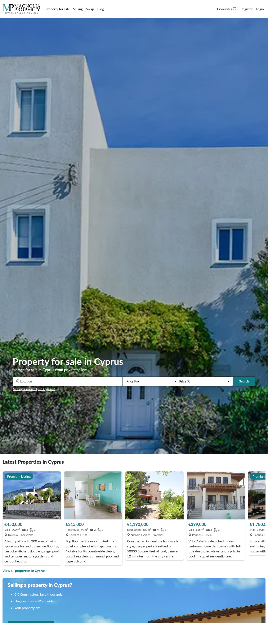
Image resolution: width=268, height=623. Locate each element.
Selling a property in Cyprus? (34, 389)
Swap (90, 9)
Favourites (227, 9)
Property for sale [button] (57, 9)
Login (260, 9)
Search (244, 381)
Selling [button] (78, 9)
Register (247, 9)
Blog (100, 9)
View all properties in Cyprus (24, 570)
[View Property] (32, 495)
